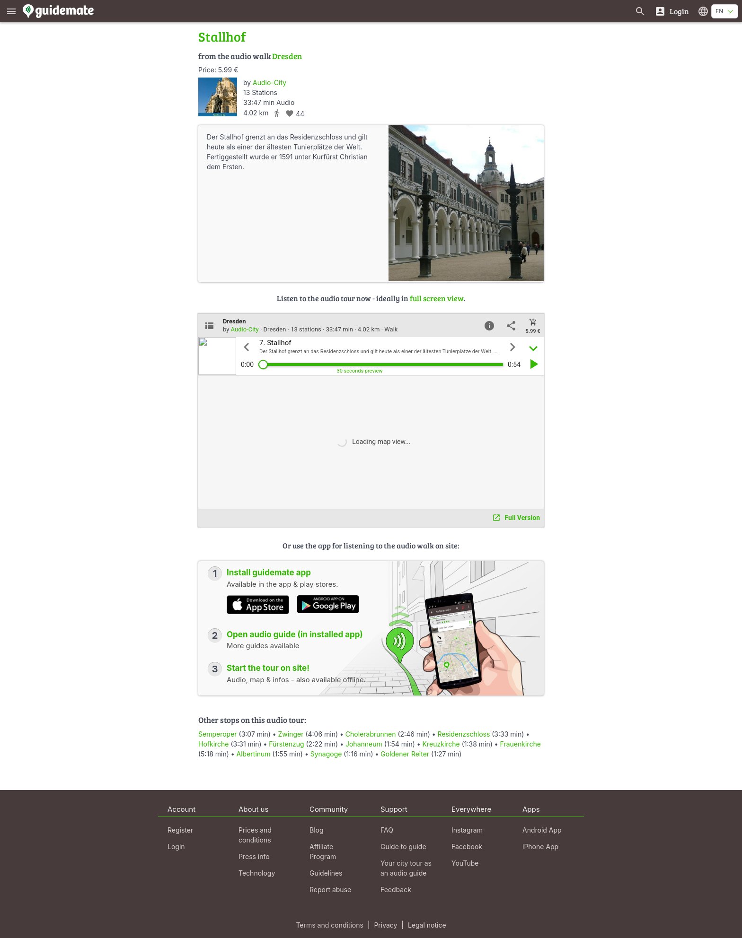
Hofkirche (213, 744)
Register (180, 830)
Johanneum (363, 744)
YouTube (464, 863)
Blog (316, 830)
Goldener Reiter (404, 754)
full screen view (437, 298)
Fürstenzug (286, 744)
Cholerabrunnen (370, 734)
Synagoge (326, 754)
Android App (542, 830)
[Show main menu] (11, 11)
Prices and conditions (255, 835)
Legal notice (427, 925)
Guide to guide (403, 846)
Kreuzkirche (441, 744)
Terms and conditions (329, 925)
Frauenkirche (520, 744)
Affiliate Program (322, 851)
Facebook (466, 846)
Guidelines (325, 873)
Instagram (467, 830)
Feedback (395, 890)
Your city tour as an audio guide (406, 868)
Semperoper (217, 734)
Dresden (287, 56)
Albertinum (254, 754)
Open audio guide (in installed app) (295, 634)
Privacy (385, 925)
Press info (254, 856)
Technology (256, 873)
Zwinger (291, 734)
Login (176, 846)
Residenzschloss (464, 734)
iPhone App (540, 846)
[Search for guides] (640, 11)
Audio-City (269, 82)
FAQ (386, 830)
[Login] (672, 11)
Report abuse (330, 890)
